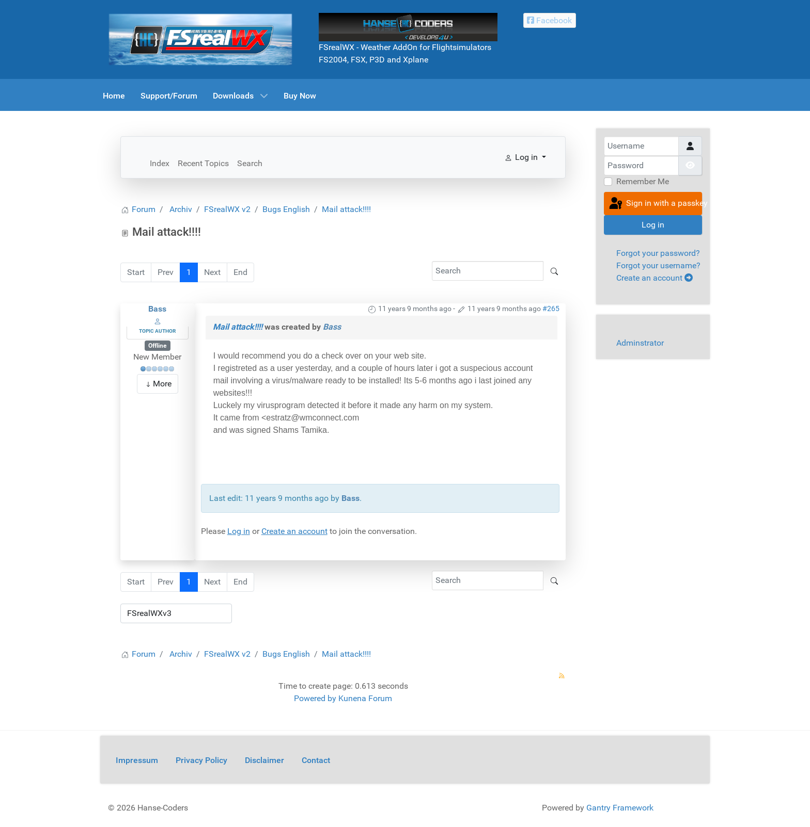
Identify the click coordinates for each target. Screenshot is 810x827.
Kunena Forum (365, 698)
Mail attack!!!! (237, 327)
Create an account (294, 531)
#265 (550, 308)
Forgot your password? (658, 253)
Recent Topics (203, 163)
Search (249, 163)
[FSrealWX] (200, 39)
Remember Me (642, 181)
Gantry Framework (619, 808)
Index (159, 163)
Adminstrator (640, 343)
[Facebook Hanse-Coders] (549, 20)
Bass (157, 309)
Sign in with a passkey (655, 204)
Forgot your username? (658, 265)
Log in (238, 531)
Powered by (315, 698)
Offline (157, 345)
